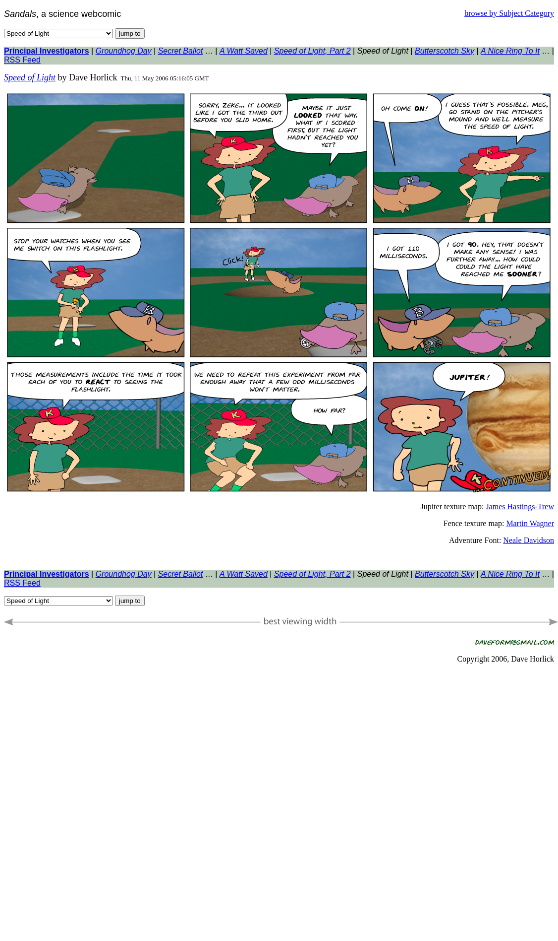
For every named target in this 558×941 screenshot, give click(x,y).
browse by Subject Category (509, 13)
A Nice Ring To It (510, 51)
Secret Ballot (180, 51)
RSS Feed (22, 60)
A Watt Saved (244, 51)
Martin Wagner (530, 523)
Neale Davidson (528, 540)
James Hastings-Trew (520, 506)
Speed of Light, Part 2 (312, 51)
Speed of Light (30, 77)
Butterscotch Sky (444, 51)
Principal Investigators (46, 51)
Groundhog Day (124, 51)
